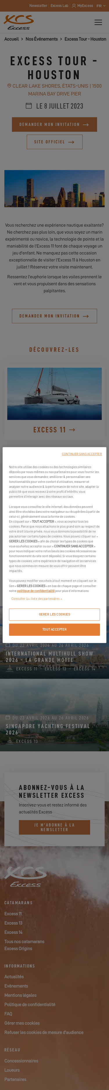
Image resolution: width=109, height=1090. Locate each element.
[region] (54, 545)
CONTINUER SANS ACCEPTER (82, 454)
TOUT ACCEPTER (54, 629)
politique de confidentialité (36, 590)
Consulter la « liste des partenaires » (36, 598)
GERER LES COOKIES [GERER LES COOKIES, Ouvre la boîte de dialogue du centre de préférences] (54, 614)
